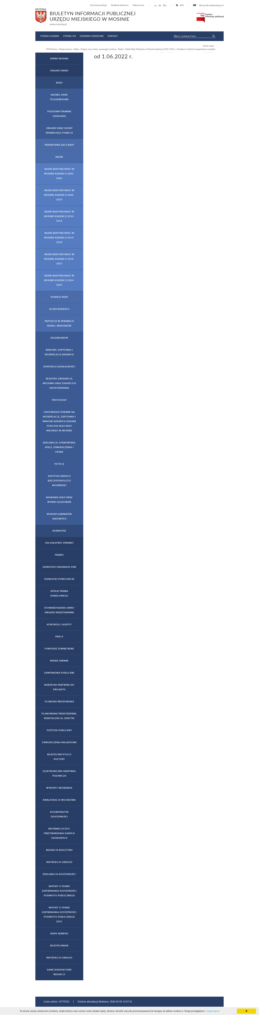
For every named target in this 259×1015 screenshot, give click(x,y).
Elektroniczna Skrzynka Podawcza (59, 773)
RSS (180, 5)
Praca (59, 636)
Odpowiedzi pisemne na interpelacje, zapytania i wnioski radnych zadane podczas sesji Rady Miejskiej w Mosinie (59, 421)
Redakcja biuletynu (120, 5)
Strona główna (49, 36)
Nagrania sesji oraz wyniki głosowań (59, 499)
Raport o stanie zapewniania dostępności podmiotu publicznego (59, 891)
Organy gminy (59, 70)
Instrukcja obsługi (98, 5)
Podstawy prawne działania (59, 113)
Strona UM (69, 36)
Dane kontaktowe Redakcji (59, 972)
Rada (59, 82)
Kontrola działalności (59, 366)
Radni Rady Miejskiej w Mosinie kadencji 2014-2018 (59, 238)
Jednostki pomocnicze (59, 579)
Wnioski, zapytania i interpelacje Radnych (59, 352)
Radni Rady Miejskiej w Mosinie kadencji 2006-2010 (59, 195)
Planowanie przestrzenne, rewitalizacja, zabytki (59, 716)
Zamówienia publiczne (59, 672)
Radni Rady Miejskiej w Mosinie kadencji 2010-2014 (59, 216)
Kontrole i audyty (59, 624)
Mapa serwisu (59, 933)
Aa (155, 5)
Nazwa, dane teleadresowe (59, 97)
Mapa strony (138, 5)
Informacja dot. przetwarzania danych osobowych (59, 833)
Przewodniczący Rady (59, 145)
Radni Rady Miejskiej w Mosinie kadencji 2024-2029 (59, 280)
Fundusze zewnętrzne (59, 648)
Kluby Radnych (59, 309)
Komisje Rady (59, 297)
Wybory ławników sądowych (59, 516)
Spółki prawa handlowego (59, 593)
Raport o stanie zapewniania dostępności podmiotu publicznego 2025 (59, 914)
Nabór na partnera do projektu (59, 687)
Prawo (59, 555)
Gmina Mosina (59, 58)
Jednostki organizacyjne (59, 567)
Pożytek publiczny (59, 730)
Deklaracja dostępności (59, 874)
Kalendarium (59, 337)
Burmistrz (59, 530)
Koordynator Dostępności (59, 814)
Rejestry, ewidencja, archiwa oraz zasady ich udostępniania (59, 383)
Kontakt (113, 36)
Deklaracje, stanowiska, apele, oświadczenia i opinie (59, 447)
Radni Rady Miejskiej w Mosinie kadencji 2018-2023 (59, 259)
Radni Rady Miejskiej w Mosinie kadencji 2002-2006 (59, 174)
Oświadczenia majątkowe (59, 742)
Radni (59, 157)
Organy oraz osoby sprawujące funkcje (59, 130)
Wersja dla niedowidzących (208, 5)
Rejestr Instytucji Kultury (59, 756)
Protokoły (59, 400)
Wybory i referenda (59, 788)
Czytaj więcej (212, 1011)
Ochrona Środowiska (59, 701)
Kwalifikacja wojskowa (59, 800)
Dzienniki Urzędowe (92, 36)
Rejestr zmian (59, 945)
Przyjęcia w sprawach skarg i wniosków (59, 323)
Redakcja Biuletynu (59, 850)
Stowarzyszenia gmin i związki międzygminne (59, 610)
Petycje (59, 464)
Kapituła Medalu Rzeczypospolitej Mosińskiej (59, 481)
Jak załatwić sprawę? (59, 542)
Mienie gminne (59, 660)
